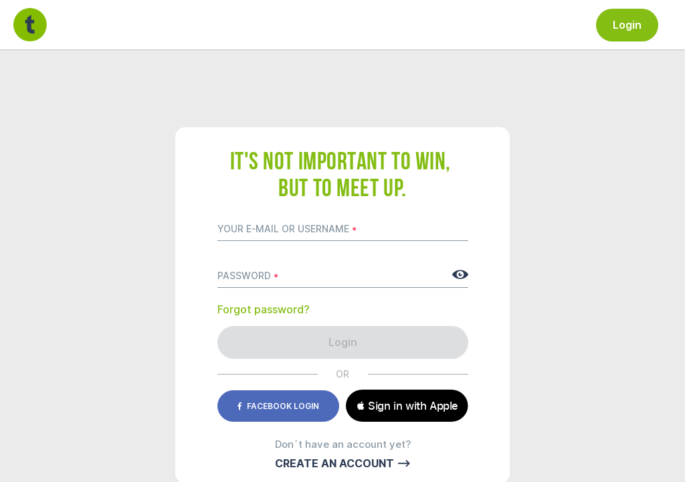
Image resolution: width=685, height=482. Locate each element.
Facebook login (278, 406)
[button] (407, 406)
